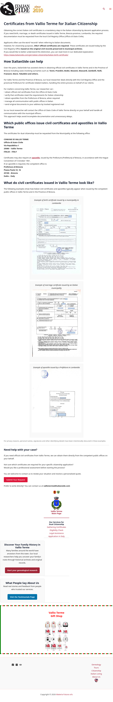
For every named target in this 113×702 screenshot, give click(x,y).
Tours (96, 667)
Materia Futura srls (64, 694)
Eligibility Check (56, 530)
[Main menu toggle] (110, 9)
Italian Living (96, 673)
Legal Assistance (56, 533)
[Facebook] (13, 665)
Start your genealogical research (22, 570)
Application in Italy (56, 536)
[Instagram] (17, 665)
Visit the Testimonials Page (22, 597)
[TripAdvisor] (20, 665)
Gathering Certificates (56, 527)
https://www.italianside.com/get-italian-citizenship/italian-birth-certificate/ (36, 55)
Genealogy (96, 664)
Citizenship (96, 670)
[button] (104, 9)
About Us (96, 676)
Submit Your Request (15, 479)
